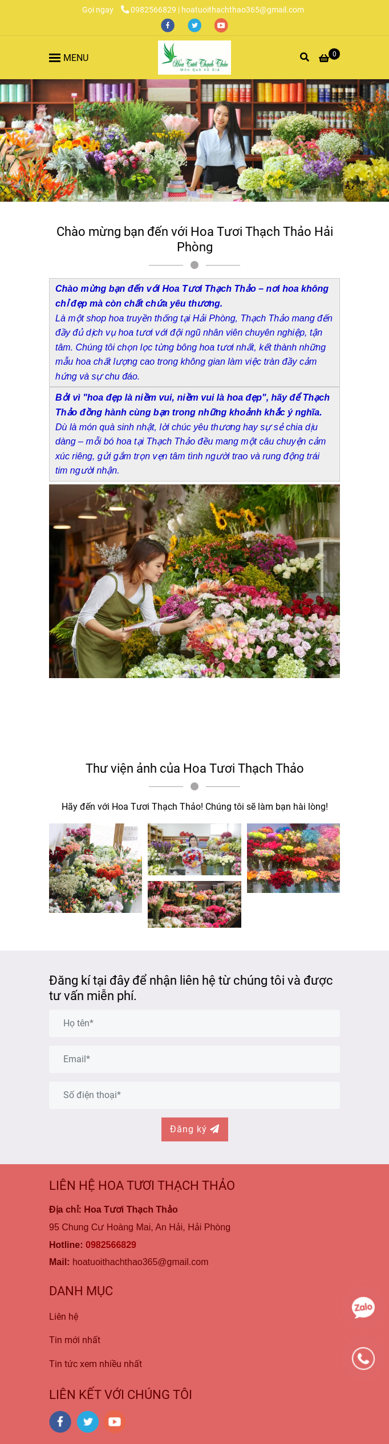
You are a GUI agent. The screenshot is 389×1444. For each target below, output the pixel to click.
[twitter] (195, 25)
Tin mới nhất (74, 1340)
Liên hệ (63, 1316)
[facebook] (168, 25)
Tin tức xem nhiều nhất (95, 1364)
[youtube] (221, 25)
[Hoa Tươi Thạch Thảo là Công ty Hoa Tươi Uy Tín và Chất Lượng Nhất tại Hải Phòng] (194, 57)
